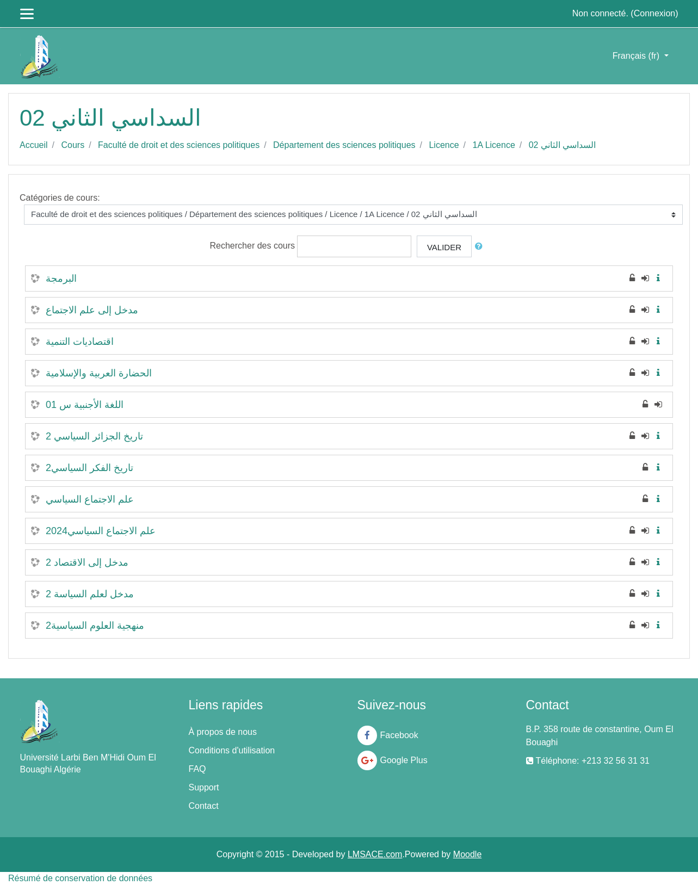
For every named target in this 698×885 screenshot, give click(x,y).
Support (204, 787)
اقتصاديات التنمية (80, 341)
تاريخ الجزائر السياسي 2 (94, 436)
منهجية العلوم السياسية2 (95, 625)
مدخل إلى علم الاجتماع (92, 310)
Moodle (467, 854)
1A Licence (494, 145)
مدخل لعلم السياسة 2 (90, 594)
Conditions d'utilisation (232, 750)
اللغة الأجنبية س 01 (84, 404)
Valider (444, 247)
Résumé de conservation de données (80, 878)
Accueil (34, 145)
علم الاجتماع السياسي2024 (101, 530)
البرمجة (61, 278)
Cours (72, 145)
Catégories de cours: (60, 197)
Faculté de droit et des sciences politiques (179, 145)
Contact (204, 805)
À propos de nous (223, 732)
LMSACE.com (375, 854)
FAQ (197, 768)
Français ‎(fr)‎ (637, 55)
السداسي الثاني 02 (562, 145)
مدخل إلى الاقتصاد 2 (87, 562)
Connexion (655, 13)
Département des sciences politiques (344, 145)
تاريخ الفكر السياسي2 (89, 467)
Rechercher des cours (252, 245)
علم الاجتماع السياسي (90, 499)
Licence (444, 145)
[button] (481, 246)
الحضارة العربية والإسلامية (99, 373)
